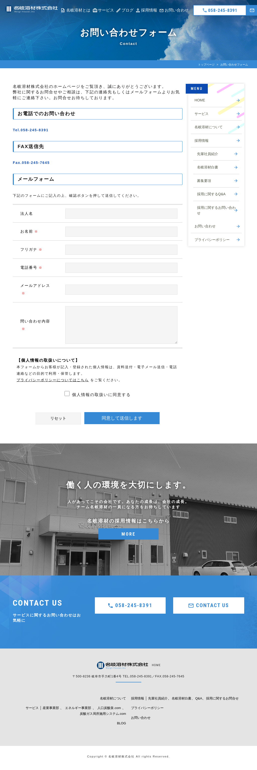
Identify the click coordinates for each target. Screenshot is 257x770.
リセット (58, 418)
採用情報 (149, 10)
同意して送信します (122, 418)
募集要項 (204, 181)
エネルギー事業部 (78, 708)
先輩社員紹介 (207, 154)
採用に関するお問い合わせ (216, 210)
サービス (106, 10)
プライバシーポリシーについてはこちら (53, 380)
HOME (200, 100)
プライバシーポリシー (212, 240)
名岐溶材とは (78, 10)
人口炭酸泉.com (109, 708)
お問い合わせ (177, 10)
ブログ (127, 10)
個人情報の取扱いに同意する (98, 395)
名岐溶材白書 (207, 167)
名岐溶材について (209, 127)
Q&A (198, 698)
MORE (128, 534)
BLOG (121, 723)
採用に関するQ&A (211, 194)
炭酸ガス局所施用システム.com (103, 714)
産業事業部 (51, 708)
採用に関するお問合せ (222, 698)
